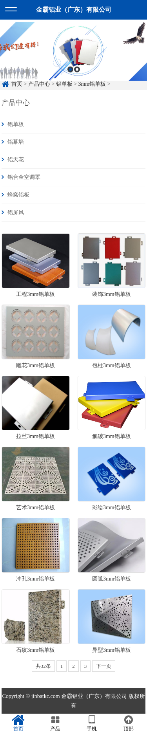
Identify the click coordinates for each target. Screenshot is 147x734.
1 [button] (70, 76)
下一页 (103, 666)
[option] (73, 58)
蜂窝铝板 (18, 195)
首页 (18, 723)
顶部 (128, 723)
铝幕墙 (15, 142)
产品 (55, 723)
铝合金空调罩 (23, 177)
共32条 (43, 666)
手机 (92, 723)
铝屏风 (15, 212)
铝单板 (15, 124)
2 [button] (77, 76)
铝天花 (15, 159)
